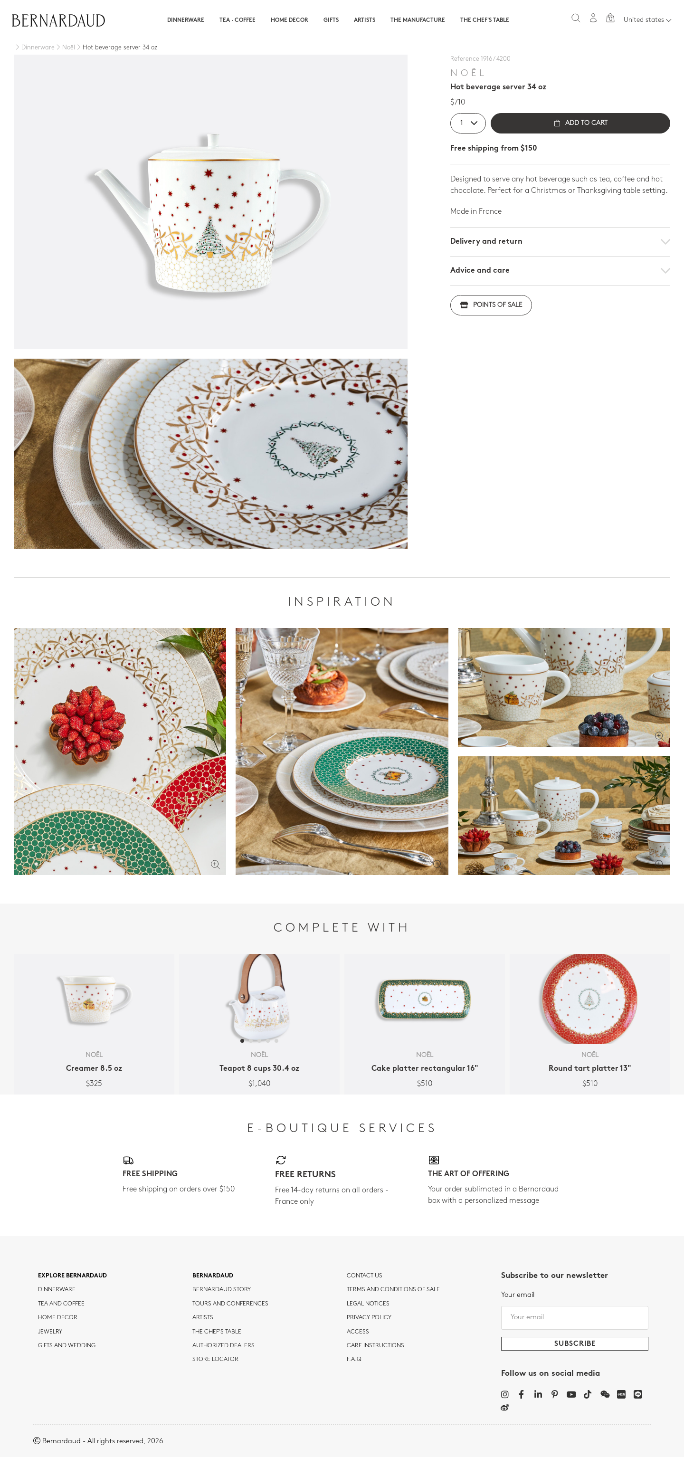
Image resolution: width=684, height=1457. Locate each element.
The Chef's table (484, 20)
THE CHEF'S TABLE (216, 1332)
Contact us (364, 1276)
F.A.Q (354, 1359)
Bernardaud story (221, 1290)
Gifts (331, 20)
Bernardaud (212, 1276)
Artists (364, 20)
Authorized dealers (223, 1346)
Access (358, 1332)
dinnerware (57, 1290)
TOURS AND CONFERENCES (230, 1304)
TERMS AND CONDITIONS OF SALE (393, 1290)
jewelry (50, 1332)
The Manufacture (417, 20)
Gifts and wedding (66, 1346)
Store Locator (215, 1359)
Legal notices (368, 1304)
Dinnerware (185, 20)
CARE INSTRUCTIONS (375, 1346)
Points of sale (491, 305)
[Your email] (574, 1318)
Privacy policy (369, 1318)
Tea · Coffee (237, 20)
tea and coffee (61, 1304)
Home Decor (289, 20)
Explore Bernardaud (72, 1276)
